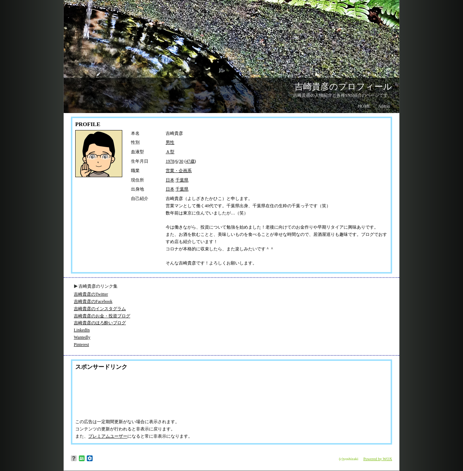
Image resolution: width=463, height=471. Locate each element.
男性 (170, 142)
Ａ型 (170, 151)
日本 (170, 180)
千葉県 (181, 180)
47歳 (190, 161)
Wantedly (82, 337)
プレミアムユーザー (107, 436)
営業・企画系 (179, 170)
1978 (170, 161)
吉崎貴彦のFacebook (93, 301)
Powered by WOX (377, 459)
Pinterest (81, 344)
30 (181, 161)
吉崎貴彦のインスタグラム (100, 308)
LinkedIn (82, 330)
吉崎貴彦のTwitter (91, 294)
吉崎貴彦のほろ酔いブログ (100, 322)
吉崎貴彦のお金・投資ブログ (102, 315)
